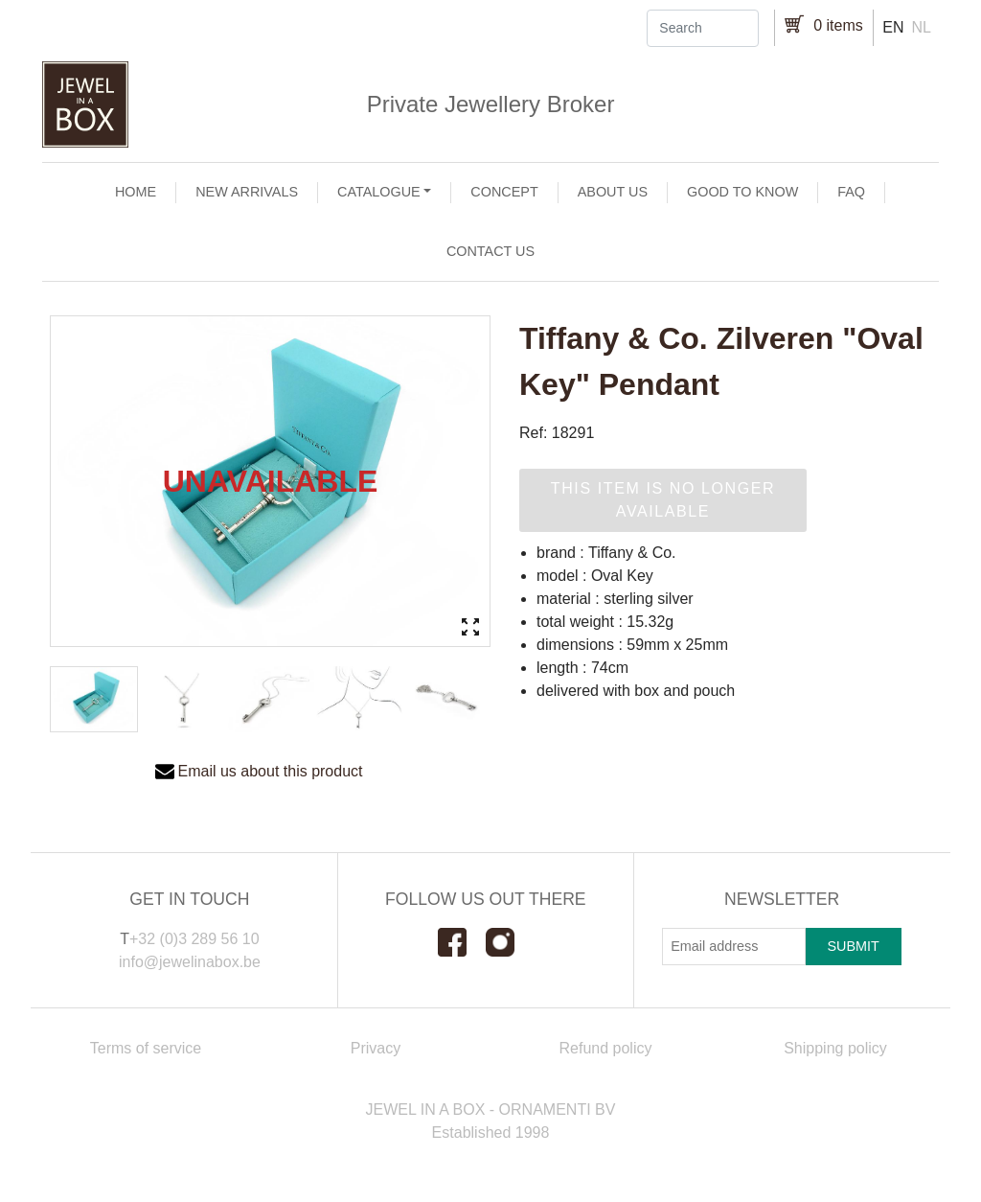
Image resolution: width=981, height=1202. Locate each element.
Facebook (462, 942)
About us (613, 191)
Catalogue (379, 191)
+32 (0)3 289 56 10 (194, 939)
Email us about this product (270, 771)
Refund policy (605, 1048)
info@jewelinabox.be (190, 962)
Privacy (375, 1048)
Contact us (490, 251)
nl (921, 27)
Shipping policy (835, 1048)
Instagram (510, 942)
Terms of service (145, 1048)
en (892, 27)
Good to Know (742, 191)
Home (135, 191)
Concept (503, 191)
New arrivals (246, 191)
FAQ (851, 191)
